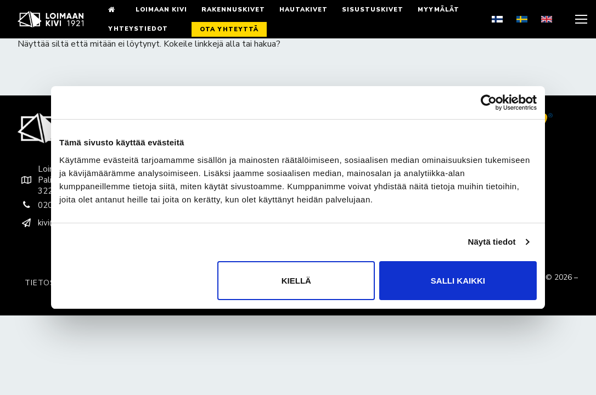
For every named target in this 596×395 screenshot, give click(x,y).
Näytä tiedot (492, 241)
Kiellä (296, 280)
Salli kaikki (458, 280)
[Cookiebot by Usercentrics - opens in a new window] (489, 102)
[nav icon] (580, 19)
